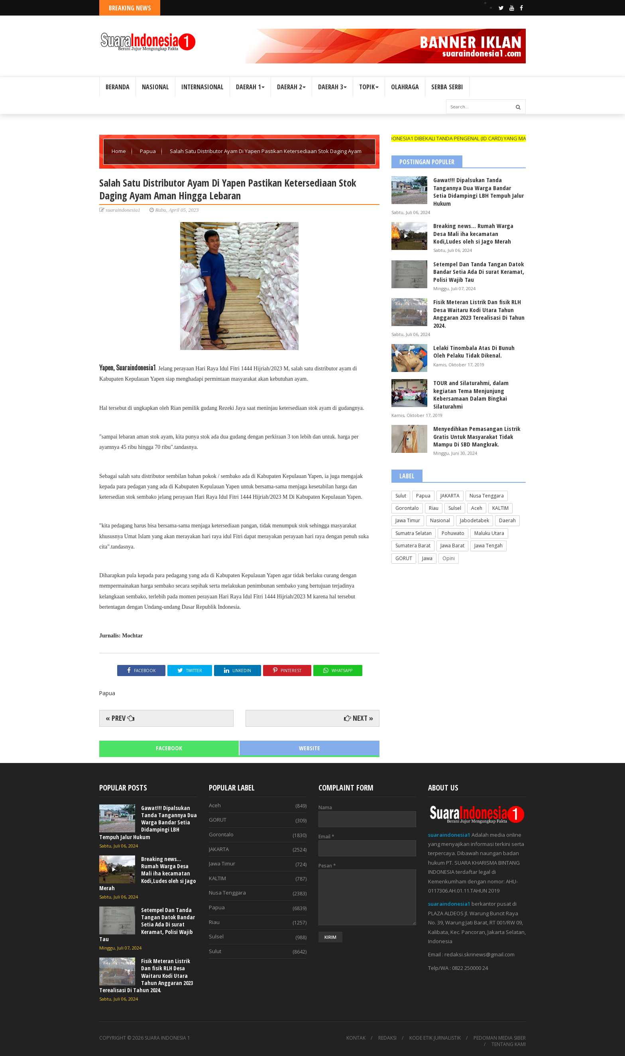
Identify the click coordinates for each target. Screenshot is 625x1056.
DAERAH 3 (332, 87)
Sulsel (454, 508)
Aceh (476, 508)
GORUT (403, 558)
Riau (433, 508)
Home (119, 151)
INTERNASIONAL (202, 87)
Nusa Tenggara (487, 495)
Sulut (400, 495)
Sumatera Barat (412, 545)
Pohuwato (453, 533)
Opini (448, 558)
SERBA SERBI (447, 87)
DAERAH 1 (250, 87)
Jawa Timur (407, 520)
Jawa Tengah (488, 545)
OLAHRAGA (405, 87)
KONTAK (356, 1038)
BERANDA (118, 87)
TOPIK (369, 87)
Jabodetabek (474, 520)
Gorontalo (407, 508)
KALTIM (500, 508)
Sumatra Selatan (413, 533)
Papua (148, 151)
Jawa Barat (452, 545)
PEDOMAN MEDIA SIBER (500, 1038)
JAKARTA (450, 495)
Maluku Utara (489, 533)
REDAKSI (387, 1038)
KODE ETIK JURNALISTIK (435, 1038)
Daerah (507, 520)
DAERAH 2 (291, 87)
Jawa (427, 558)
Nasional (440, 520)
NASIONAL (155, 87)
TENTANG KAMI (508, 1044)
